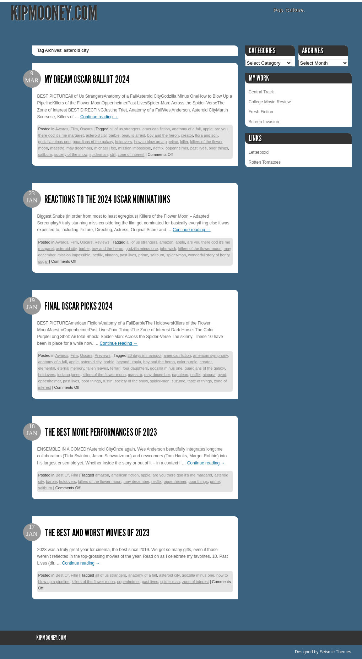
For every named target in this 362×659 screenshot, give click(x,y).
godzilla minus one (54, 142)
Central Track (261, 91)
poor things (218, 148)
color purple (187, 362)
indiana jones (68, 374)
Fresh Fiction (261, 111)
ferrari (115, 368)
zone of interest (131, 154)
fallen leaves (97, 368)
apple (207, 129)
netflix (158, 148)
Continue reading (99, 116)
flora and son (206, 135)
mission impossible (134, 148)
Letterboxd (259, 152)
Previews (102, 355)
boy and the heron (163, 135)
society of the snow (70, 154)
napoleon (180, 374)
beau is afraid (133, 135)
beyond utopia (129, 362)
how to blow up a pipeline (156, 142)
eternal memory (70, 368)
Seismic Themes (335, 651)
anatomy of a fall (186, 129)
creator (187, 135)
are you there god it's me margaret (182, 475)
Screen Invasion (264, 121)
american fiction (156, 129)
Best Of (62, 475)
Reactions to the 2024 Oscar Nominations (107, 199)
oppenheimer (177, 148)
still (112, 154)
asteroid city (96, 135)
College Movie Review (270, 101)
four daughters (135, 368)
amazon (166, 242)
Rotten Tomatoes (265, 162)
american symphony (210, 355)
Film (74, 129)
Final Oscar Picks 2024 (78, 306)
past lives (198, 148)
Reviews (101, 242)
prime (143, 255)
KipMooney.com (54, 13)
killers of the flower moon (200, 248)
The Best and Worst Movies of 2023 (97, 533)
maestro (57, 148)
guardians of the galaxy (93, 142)
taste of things (200, 381)
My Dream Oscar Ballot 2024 (87, 79)
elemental (46, 368)
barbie (114, 135)
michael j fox (105, 148)
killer (184, 142)
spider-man (176, 255)
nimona (111, 255)
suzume (178, 381)
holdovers (123, 142)
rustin (108, 381)
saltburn (45, 154)
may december (79, 148)
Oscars (86, 129)
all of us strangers (124, 129)
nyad (222, 374)
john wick (168, 248)
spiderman (99, 154)
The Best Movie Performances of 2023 (100, 432)
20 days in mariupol (144, 355)
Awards (61, 129)
